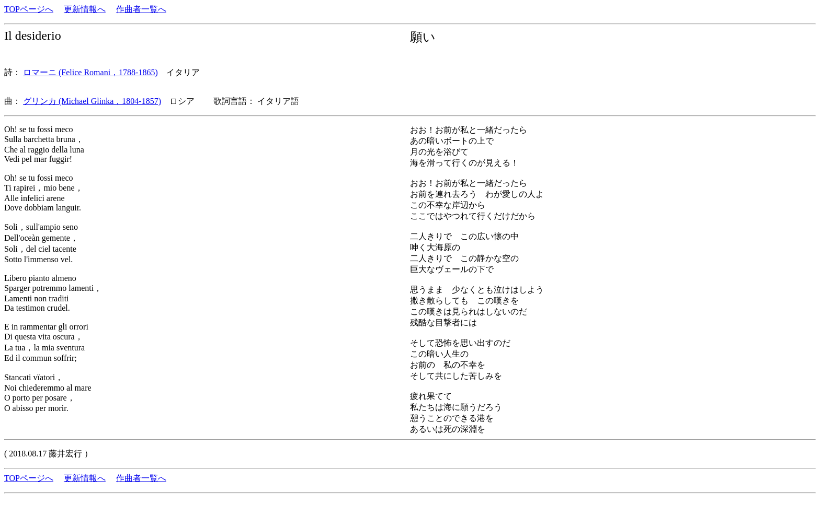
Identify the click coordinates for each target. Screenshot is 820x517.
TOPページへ (28, 9)
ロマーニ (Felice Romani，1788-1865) (90, 72)
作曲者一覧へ (141, 9)
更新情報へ (85, 9)
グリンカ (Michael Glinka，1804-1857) (92, 101)
